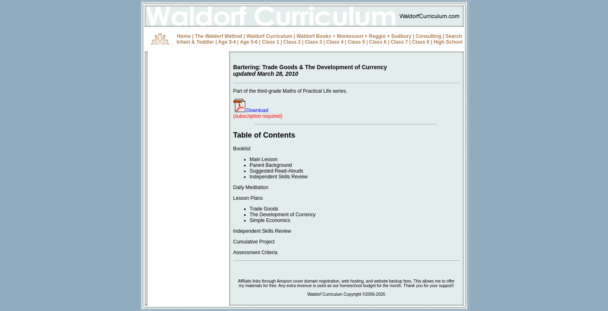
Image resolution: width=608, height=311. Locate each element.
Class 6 (378, 42)
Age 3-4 (227, 42)
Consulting (428, 36)
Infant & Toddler (195, 42)
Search (454, 36)
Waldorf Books (313, 36)
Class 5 (356, 42)
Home (183, 36)
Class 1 (270, 42)
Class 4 (334, 42)
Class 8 (421, 42)
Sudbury (401, 36)
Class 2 (291, 42)
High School (448, 42)
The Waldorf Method (218, 36)
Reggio (377, 36)
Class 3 (313, 42)
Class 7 (399, 42)
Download (250, 110)
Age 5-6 (249, 42)
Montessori (350, 36)
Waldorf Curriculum (269, 36)
